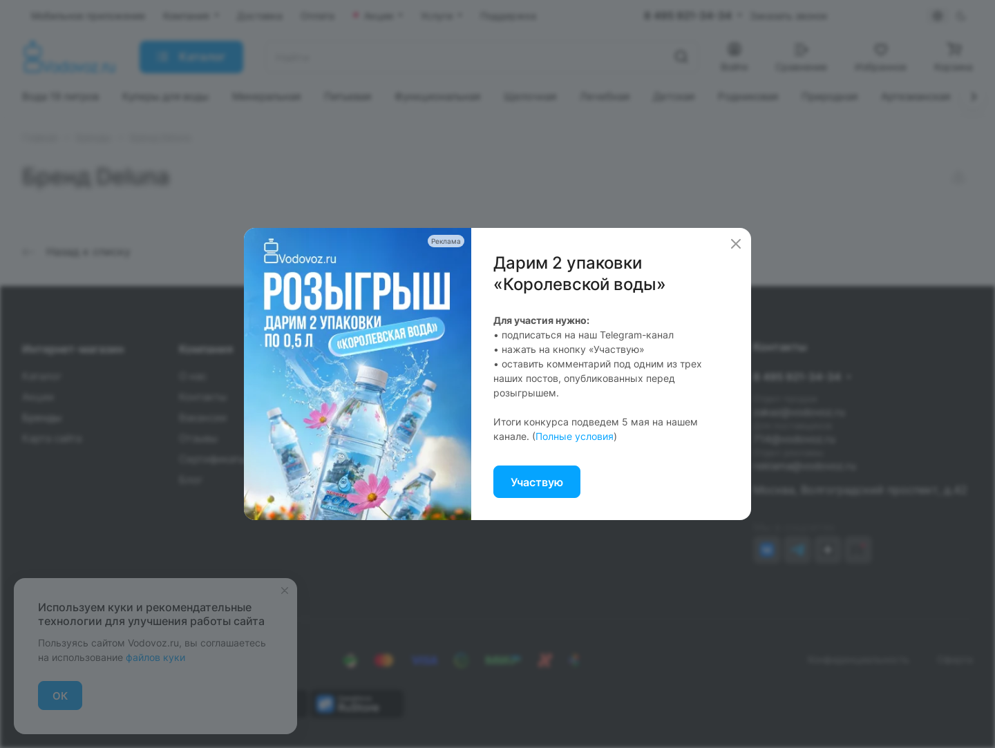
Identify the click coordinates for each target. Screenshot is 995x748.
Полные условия (575, 436)
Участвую (537, 482)
